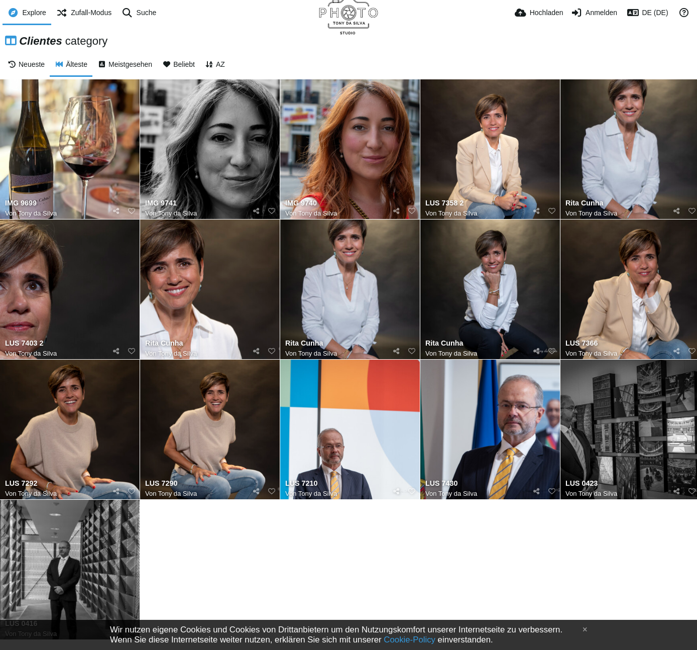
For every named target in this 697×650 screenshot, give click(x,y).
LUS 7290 (161, 483)
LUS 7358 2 (444, 203)
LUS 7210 (301, 483)
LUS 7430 (441, 483)
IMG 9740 (301, 203)
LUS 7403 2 (24, 343)
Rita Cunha (584, 203)
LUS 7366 (581, 343)
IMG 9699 (21, 203)
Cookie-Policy (409, 639)
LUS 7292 (21, 483)
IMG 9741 (161, 203)
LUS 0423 (581, 483)
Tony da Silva (37, 213)
